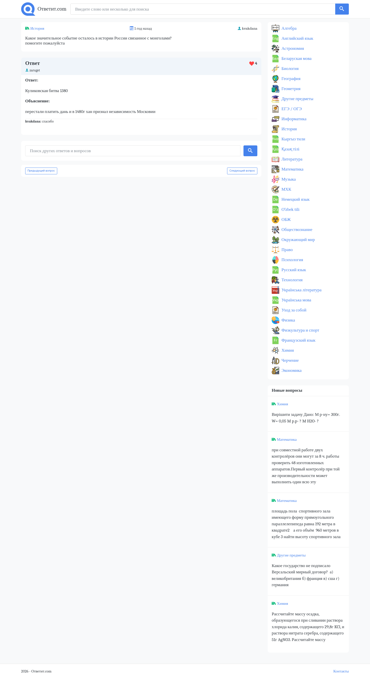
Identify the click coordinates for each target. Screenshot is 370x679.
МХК (286, 189)
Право (287, 249)
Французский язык (298, 340)
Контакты (341, 671)
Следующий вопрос (242, 170)
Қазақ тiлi (290, 149)
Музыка (288, 179)
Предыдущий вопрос (41, 170)
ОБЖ (286, 219)
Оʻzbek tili (290, 209)
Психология (292, 259)
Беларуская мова (296, 58)
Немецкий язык (295, 199)
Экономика (291, 370)
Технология (292, 279)
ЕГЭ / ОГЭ (291, 108)
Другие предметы (297, 98)
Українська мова (296, 300)
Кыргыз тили (293, 139)
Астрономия (292, 48)
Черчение (290, 360)
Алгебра (289, 28)
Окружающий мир (298, 239)
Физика (288, 320)
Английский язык (297, 38)
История (37, 28)
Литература (291, 159)
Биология (290, 68)
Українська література (301, 290)
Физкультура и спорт (300, 330)
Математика (292, 169)
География (290, 78)
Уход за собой (293, 310)
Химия (287, 350)
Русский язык (293, 269)
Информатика (293, 118)
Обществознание (296, 229)
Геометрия (290, 88)
